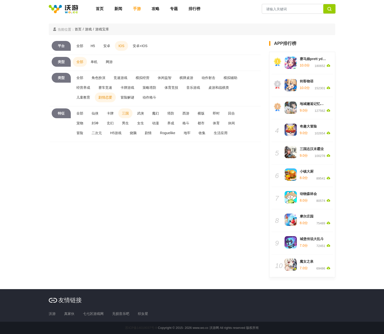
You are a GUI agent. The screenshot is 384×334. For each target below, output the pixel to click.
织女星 (143, 314)
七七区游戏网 (93, 314)
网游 (109, 62)
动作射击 (208, 78)
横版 (201, 113)
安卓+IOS (140, 46)
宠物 (79, 123)
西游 (185, 113)
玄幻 (110, 123)
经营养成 (83, 88)
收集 (202, 133)
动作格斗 (149, 97)
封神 (95, 123)
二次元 (97, 133)
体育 (216, 123)
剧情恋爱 (105, 97)
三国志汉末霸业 (312, 149)
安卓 (106, 46)
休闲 (231, 123)
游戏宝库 (102, 29)
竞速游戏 (120, 78)
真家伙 (69, 314)
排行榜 (194, 9)
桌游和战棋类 (218, 88)
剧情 (148, 133)
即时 (216, 113)
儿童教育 (83, 97)
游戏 (88, 29)
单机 (94, 62)
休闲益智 (164, 78)
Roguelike (167, 133)
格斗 (185, 123)
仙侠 (95, 113)
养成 (170, 123)
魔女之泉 (306, 261)
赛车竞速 (105, 88)
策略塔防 (149, 88)
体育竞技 (171, 88)
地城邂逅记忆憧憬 (313, 104)
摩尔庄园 (306, 216)
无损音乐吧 (120, 314)
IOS (121, 46)
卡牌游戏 (127, 88)
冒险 (79, 133)
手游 (137, 9)
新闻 (118, 9)
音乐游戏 (193, 88)
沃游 (52, 314)
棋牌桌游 (186, 78)
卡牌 (110, 113)
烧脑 (133, 133)
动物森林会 (308, 194)
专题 (174, 9)
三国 (125, 113)
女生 (140, 123)
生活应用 (221, 133)
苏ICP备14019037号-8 (141, 328)
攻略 (155, 9)
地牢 (187, 133)
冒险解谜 (127, 97)
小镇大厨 (306, 171)
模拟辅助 (230, 78)
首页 (100, 9)
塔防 (170, 113)
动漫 (155, 123)
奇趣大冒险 (308, 126)
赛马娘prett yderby (315, 59)
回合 (231, 113)
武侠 (140, 113)
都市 (201, 123)
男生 (125, 123)
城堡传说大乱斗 (312, 239)
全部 (79, 46)
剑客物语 (306, 81)
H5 (93, 46)
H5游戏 (115, 133)
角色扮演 (98, 78)
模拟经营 (142, 78)
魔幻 (155, 113)
